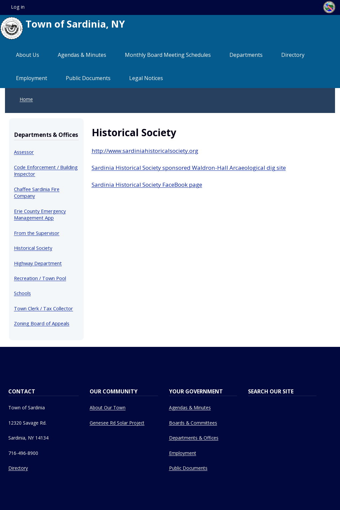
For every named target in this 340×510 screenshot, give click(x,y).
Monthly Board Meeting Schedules (168, 54)
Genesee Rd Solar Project (117, 423)
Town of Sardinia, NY (62, 28)
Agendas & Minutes (82, 54)
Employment (31, 78)
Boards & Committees (193, 423)
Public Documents (88, 78)
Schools (22, 293)
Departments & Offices (193, 438)
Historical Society (33, 248)
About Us (27, 54)
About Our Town (108, 407)
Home (26, 99)
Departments (246, 54)
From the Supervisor (36, 233)
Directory (292, 54)
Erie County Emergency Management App (40, 214)
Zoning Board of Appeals (41, 323)
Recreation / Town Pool (40, 278)
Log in (18, 7)
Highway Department (38, 263)
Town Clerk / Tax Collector (43, 308)
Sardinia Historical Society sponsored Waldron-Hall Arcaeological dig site (189, 167)
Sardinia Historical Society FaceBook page (147, 184)
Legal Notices (146, 78)
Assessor (24, 152)
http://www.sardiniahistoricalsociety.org (145, 150)
